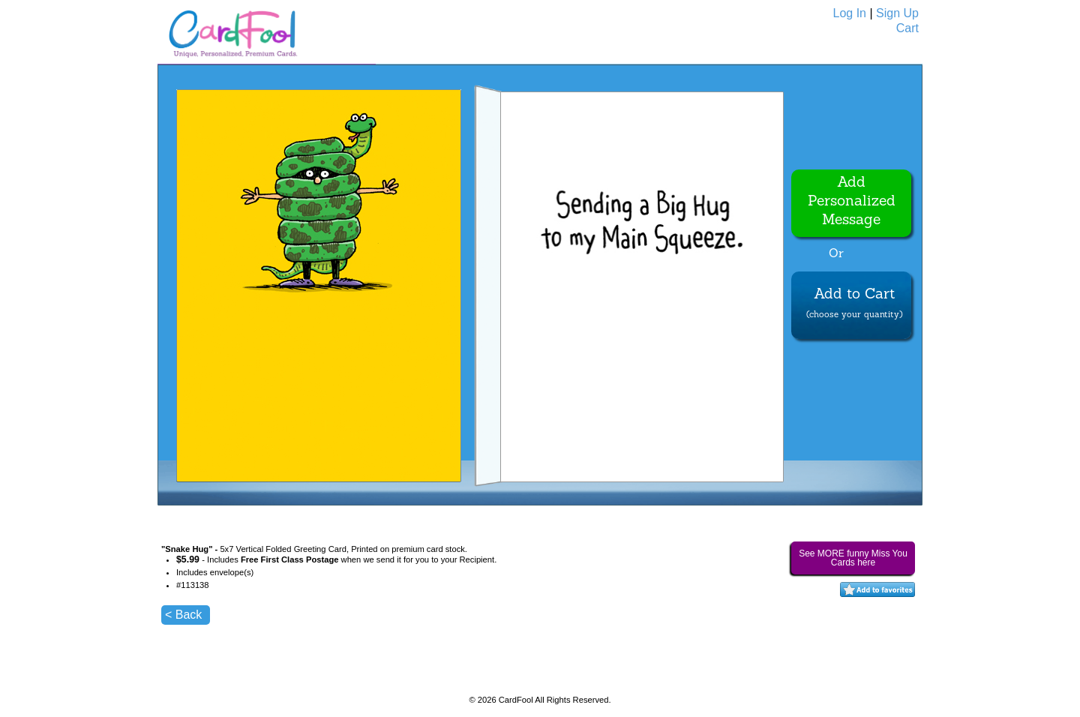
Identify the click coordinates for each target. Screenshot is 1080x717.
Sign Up (897, 13)
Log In (849, 13)
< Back (183, 614)
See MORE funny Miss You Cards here (853, 558)
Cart (907, 28)
